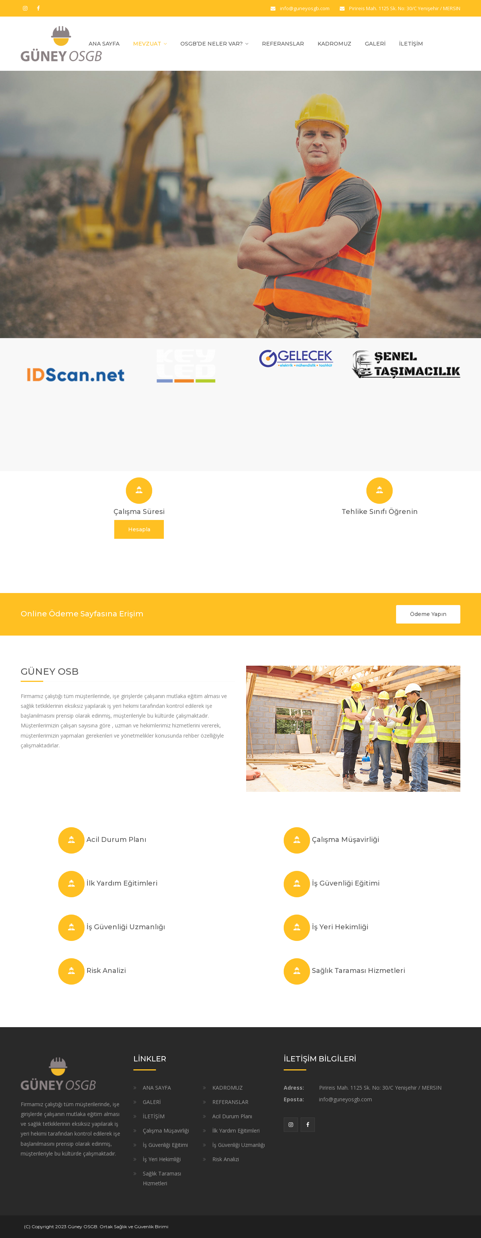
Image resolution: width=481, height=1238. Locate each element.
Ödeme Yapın (428, 614)
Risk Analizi (106, 971)
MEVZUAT (147, 43)
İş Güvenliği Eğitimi (346, 883)
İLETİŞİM (411, 43)
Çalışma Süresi (139, 512)
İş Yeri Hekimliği (340, 927)
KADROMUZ (334, 43)
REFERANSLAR (283, 43)
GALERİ (375, 43)
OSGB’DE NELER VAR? (211, 43)
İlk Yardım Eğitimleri (121, 883)
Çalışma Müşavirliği (345, 839)
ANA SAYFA (104, 43)
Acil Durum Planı (116, 839)
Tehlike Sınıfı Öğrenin (380, 512)
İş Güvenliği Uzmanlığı (125, 927)
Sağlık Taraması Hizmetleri (358, 971)
